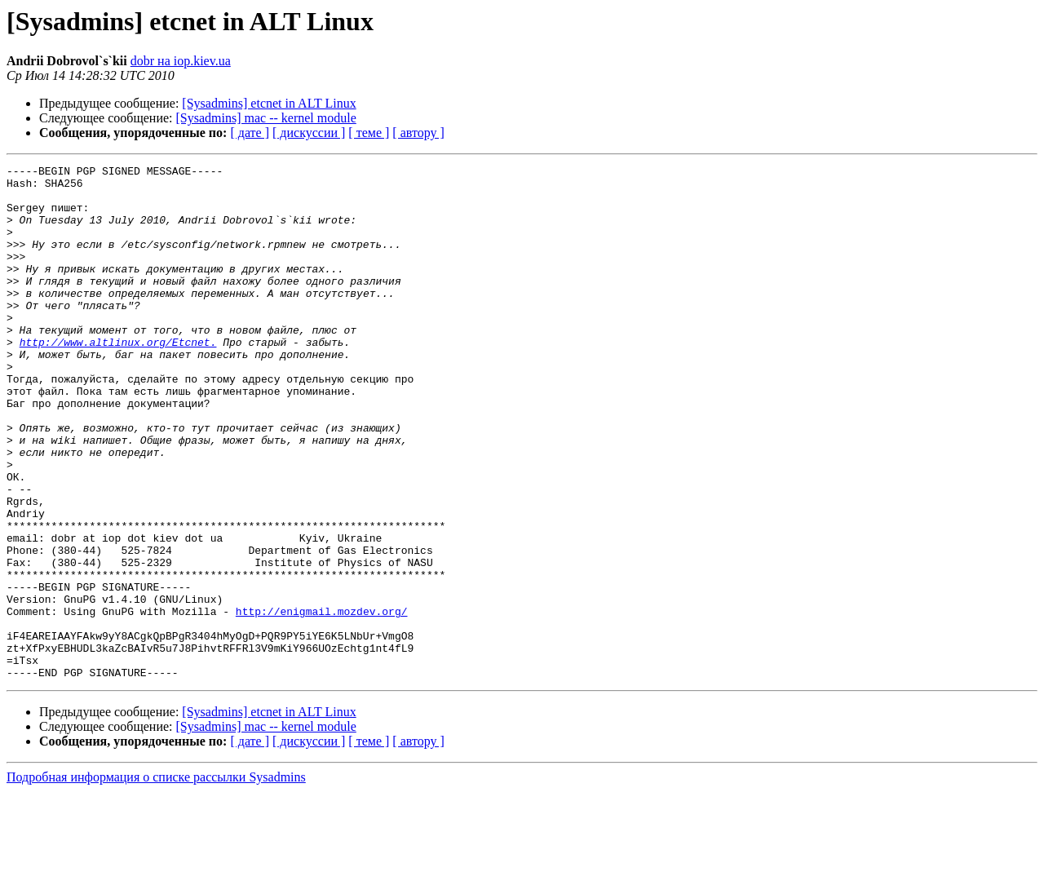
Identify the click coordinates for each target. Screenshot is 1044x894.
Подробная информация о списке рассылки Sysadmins (156, 880)
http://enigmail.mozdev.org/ (322, 701)
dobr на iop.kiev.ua (180, 61)
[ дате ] (249, 132)
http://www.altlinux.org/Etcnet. (118, 378)
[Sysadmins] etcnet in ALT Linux (269, 103)
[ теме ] (368, 132)
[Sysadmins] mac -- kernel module (266, 118)
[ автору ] (418, 132)
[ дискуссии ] (308, 132)
